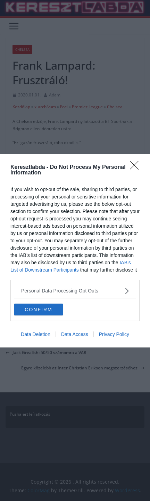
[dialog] (75, 250)
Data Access (74, 334)
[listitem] (75, 291)
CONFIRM (38, 309)
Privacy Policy (114, 334)
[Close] (136, 167)
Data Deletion (35, 334)
